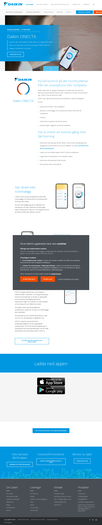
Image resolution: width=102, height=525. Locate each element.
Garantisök (57, 505)
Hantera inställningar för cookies (68, 279)
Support (59, 12)
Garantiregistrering (60, 502)
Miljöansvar (10, 502)
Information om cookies (38, 519)
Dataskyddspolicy (52, 519)
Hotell (32, 505)
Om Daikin (9, 494)
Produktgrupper (83, 496)
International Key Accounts (62, 496)
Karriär (8, 510)
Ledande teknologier (12, 499)
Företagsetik (8, 522)
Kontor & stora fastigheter (38, 499)
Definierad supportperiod (86, 502)
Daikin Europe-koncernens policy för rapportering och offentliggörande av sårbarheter (86, 508)
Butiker (32, 496)
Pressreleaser (10, 508)
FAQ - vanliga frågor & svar (63, 499)
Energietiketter (82, 499)
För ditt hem (34, 494)
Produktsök (48, 12)
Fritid (31, 502)
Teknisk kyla (34, 510)
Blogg (68, 12)
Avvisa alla (47, 279)
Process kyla (34, 508)
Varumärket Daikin (12, 496)
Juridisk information (23, 519)
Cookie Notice (56, 274)
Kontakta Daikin (59, 494)
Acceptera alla (29, 279)
